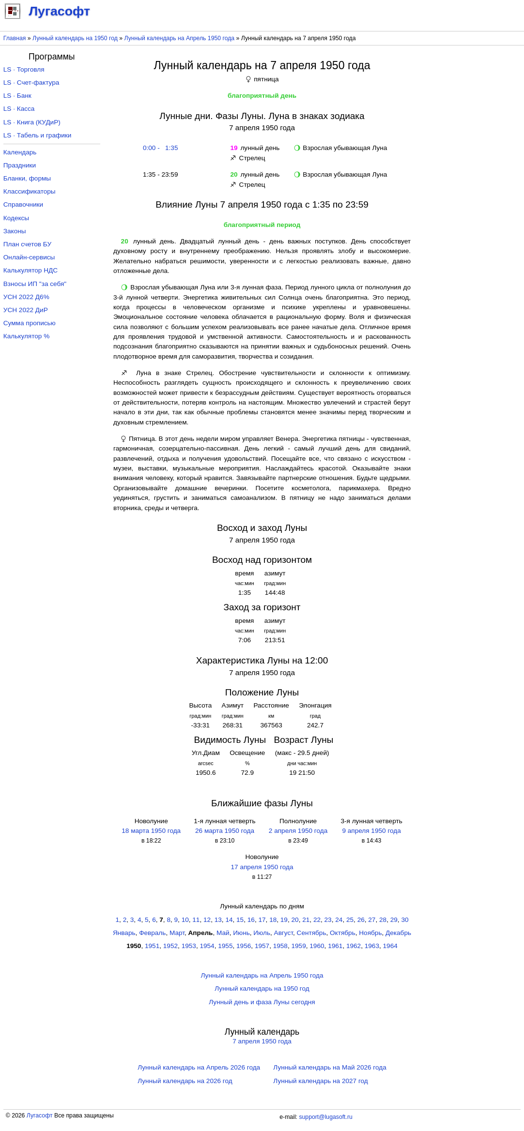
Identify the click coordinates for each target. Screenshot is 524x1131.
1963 (372, 946)
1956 (243, 946)
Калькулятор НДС (30, 270)
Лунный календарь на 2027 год (320, 1081)
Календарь (20, 152)
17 (261, 919)
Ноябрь (370, 932)
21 (305, 919)
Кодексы (16, 218)
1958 (280, 946)
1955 (225, 946)
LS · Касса (19, 108)
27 (371, 919)
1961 (335, 946)
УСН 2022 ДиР (25, 310)
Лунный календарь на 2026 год (185, 1081)
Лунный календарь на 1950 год (75, 38)
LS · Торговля (24, 69)
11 (196, 919)
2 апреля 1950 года (298, 830)
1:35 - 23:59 (158, 174)
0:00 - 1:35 (158, 147)
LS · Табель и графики (37, 135)
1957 (262, 946)
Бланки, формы (27, 178)
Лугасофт (40, 1115)
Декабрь (398, 932)
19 (284, 919)
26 (361, 919)
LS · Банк (17, 95)
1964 (390, 946)
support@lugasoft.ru (325, 1117)
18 (273, 919)
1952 (170, 946)
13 (218, 919)
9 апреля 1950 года (371, 830)
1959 (299, 946)
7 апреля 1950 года (261, 1041)
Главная (14, 38)
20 (295, 919)
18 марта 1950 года (151, 830)
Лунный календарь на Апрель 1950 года (179, 38)
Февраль (152, 932)
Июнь (241, 932)
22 (317, 919)
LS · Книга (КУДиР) (32, 122)
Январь (124, 932)
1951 (152, 946)
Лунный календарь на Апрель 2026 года (199, 1067)
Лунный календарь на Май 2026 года (329, 1067)
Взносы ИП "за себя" (34, 283)
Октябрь (342, 932)
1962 (353, 946)
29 (394, 919)
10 (185, 919)
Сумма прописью (29, 323)
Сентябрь (311, 932)
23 (328, 919)
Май (223, 932)
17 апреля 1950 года (262, 867)
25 (350, 919)
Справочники (23, 204)
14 (228, 919)
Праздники (19, 165)
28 (382, 919)
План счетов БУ (27, 244)
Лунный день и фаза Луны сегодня (262, 1002)
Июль (261, 932)
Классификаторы (29, 191)
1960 (316, 946)
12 (207, 919)
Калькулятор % (26, 336)
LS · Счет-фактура (31, 82)
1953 (189, 946)
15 (240, 919)
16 (251, 919)
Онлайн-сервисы (29, 257)
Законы (14, 231)
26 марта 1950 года (224, 830)
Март (177, 932)
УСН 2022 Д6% (26, 297)
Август (283, 932)
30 (404, 919)
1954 (207, 946)
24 (338, 919)
